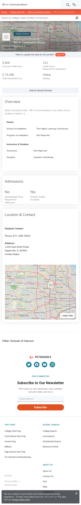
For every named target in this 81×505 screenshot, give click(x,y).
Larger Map (67, 315)
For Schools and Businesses (18, 457)
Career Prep (10, 441)
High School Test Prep (15, 452)
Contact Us (48, 476)
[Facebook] (36, 364)
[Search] (68, 4)
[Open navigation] (74, 4)
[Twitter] (29, 364)
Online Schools (17, 12)
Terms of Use (11, 485)
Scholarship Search (52, 441)
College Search (50, 431)
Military (8, 446)
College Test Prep (13, 431)
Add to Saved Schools (40, 90)
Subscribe (40, 407)
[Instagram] (52, 364)
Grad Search (49, 436)
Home (4, 12)
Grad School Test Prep (15, 436)
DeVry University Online (39, 12)
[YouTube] (44, 364)
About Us (47, 471)
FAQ (45, 481)
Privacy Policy (11, 481)
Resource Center (50, 446)
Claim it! (60, 54)
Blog (45, 486)
